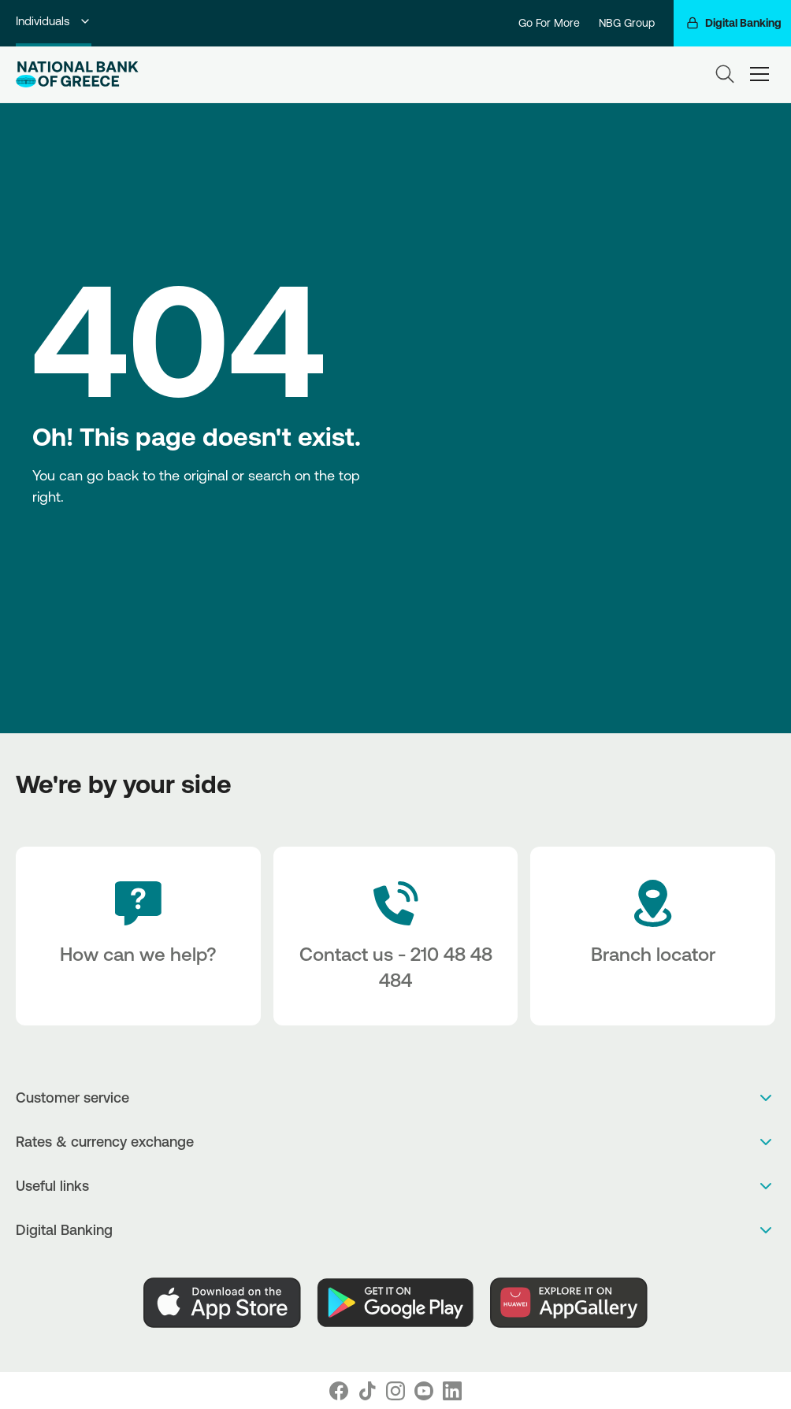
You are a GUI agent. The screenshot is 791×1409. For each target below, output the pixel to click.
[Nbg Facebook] (338, 1390)
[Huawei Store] (569, 1302)
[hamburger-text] (759, 74)
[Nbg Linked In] (452, 1390)
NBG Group (627, 23)
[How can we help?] (138, 936)
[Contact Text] (395, 936)
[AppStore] (222, 1302)
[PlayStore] (395, 1302)
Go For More (549, 23)
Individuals (53, 21)
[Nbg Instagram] (395, 1390)
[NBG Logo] (77, 74)
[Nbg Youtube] (423, 1390)
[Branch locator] (652, 936)
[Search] (724, 74)
